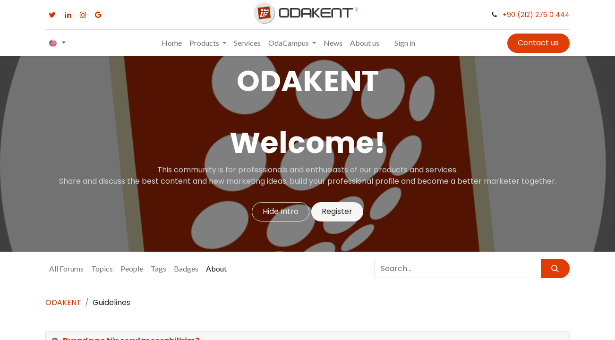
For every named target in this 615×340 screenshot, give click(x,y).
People (131, 268)
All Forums (66, 268)
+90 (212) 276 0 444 (536, 14)
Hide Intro (281, 211)
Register (337, 211)
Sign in (404, 42)
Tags (158, 268)
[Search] (555, 268)
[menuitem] (172, 43)
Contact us (538, 42)
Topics (102, 268)
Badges (186, 268)
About (216, 268)
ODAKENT (63, 302)
